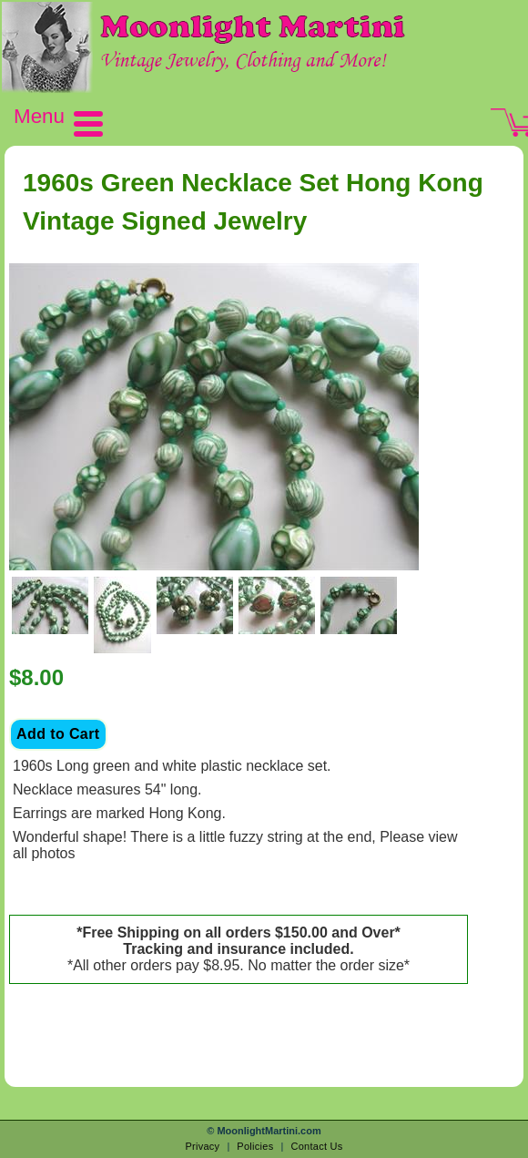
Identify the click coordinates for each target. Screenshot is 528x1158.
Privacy (202, 1146)
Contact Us (316, 1146)
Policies (255, 1146)
